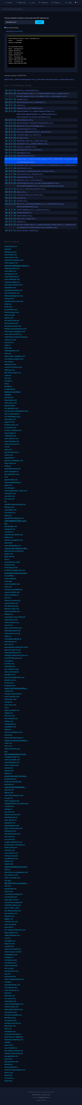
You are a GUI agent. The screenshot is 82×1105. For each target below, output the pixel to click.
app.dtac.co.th (9, 674)
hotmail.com (9, 342)
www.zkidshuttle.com (12, 546)
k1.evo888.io (9, 576)
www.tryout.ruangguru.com (14, 331)
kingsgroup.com (10, 252)
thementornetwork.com (34, 189)
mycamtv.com (9, 496)
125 (14, 126)
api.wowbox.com (10, 913)
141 (15, 153)
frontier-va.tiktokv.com (13, 430)
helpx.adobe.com (11, 933)
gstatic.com (8, 554)
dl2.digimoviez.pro (11, 606)
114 (15, 90)
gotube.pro (8, 1064)
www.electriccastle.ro (12, 1034)
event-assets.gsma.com (25, 79)
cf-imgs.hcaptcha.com (46, 93)
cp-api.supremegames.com (47, 183)
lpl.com (20, 189)
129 (14, 138)
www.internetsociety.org (26, 207)
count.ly (7, 938)
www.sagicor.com (58, 96)
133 (14, 144)
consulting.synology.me (13, 894)
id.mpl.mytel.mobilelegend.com (16, 411)
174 (14, 230)
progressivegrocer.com (26, 129)
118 (15, 105)
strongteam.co (9, 941)
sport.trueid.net (10, 924)
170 (14, 216)
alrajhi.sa (7, 304)
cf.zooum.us (9, 1078)
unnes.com (8, 891)
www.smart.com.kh (11, 444)
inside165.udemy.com (12, 905)
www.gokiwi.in (31, 90)
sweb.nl (7, 345)
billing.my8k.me (48, 114)
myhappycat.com (10, 274)
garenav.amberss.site (12, 650)
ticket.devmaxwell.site (12, 782)
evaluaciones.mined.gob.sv (14, 845)
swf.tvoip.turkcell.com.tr (13, 285)
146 (14, 165)
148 (14, 168)
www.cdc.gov (9, 315)
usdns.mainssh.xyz (11, 622)
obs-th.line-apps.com (12, 373)
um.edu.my (8, 798)
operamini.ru (9, 771)
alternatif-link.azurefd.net (14, 551)
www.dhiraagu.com (11, 441)
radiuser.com (9, 916)
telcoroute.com (10, 1026)
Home (8, 2)
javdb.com (8, 307)
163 (14, 198)
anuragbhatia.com (11, 1056)
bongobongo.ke (10, 779)
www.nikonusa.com (24, 102)
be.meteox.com (35, 108)
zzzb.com (8, 587)
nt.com (7, 447)
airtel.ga (7, 466)
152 (14, 180)
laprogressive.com (11, 1062)
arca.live (37, 150)
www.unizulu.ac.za (11, 990)
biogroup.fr (39, 102)
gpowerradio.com (11, 480)
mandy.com (21, 201)
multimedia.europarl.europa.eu (16, 337)
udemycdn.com (10, 364)
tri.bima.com (9, 683)
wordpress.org (9, 1031)
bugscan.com (9, 944)
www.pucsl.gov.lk (11, 856)
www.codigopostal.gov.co (14, 979)
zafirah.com (8, 721)
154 (14, 183)
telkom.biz (8, 1075)
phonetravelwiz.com (12, 293)
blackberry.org (10, 1018)
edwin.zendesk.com (12, 710)
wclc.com (20, 219)
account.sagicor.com (25, 96)
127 (14, 132)
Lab (32, 2)
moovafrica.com (10, 1012)
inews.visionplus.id (11, 672)
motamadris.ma (10, 1001)
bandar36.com (9, 823)
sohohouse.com (23, 174)
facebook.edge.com (12, 282)
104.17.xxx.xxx (9, 716)
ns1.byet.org (9, 806)
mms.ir (7, 559)
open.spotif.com (10, 820)
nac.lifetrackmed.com (12, 911)
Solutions (43, 2)
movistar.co (8, 532)
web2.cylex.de (40, 141)
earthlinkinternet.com (12, 469)
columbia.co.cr (10, 513)
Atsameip (19, 9)
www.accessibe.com (12, 760)
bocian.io (7, 993)
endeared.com (9, 686)
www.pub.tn (9, 927)
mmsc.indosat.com (11, 765)
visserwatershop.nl (11, 277)
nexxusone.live (10, 976)
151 (15, 177)
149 (14, 171)
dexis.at (20, 90)
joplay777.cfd (9, 422)
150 (14, 174)
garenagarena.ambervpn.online (16, 647)
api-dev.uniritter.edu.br (26, 225)
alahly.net (8, 348)
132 (14, 141)
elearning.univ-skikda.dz (13, 1037)
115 (15, 93)
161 (15, 195)
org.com (7, 974)
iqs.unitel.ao (9, 362)
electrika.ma (9, 784)
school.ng (8, 735)
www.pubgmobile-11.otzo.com (15, 491)
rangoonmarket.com (12, 592)
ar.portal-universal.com (13, 367)
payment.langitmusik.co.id (14, 677)
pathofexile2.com (24, 168)
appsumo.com (22, 126)
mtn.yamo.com (10, 998)
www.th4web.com (11, 603)
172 (14, 221)
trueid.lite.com (9, 666)
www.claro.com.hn (11, 900)
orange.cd (8, 809)
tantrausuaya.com (11, 323)
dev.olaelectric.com (11, 474)
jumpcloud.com (42, 210)
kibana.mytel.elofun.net (13, 828)
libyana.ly (8, 515)
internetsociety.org (54, 204)
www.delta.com (10, 271)
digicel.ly (7, 729)
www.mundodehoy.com (13, 732)
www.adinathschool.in (12, 653)
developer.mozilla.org (12, 326)
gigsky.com (8, 919)
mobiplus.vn (9, 957)
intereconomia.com (38, 165)
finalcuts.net (9, 299)
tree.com (7, 598)
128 (14, 135)
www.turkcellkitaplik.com (14, 1004)
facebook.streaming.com (13, 1040)
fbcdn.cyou (8, 1073)
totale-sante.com (10, 847)
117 (15, 102)
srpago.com (21, 99)
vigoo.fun (30, 219)
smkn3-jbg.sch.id (11, 567)
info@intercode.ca (44, 1097)
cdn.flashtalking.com (12, 417)
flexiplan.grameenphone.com (15, 329)
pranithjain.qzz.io (10, 817)
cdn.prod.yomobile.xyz (13, 1015)
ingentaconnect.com (25, 156)
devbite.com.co (10, 680)
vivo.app (7, 880)
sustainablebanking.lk (12, 482)
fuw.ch (19, 132)
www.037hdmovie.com (13, 658)
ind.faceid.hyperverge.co (13, 738)
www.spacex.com (11, 257)
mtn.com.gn (8, 968)
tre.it (6, 477)
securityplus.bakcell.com (13, 359)
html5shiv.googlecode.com (14, 570)
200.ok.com (8, 793)
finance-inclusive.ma (12, 600)
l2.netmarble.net (10, 897)
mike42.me (8, 713)
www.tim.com (9, 850)
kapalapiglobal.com (11, 826)
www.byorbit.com (11, 620)
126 (14, 129)
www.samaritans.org (12, 749)
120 (14, 111)
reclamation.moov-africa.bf (14, 617)
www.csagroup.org (11, 801)
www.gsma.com (11, 31)
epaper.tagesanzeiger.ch (43, 111)
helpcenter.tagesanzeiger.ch (28, 114)
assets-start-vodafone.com (14, 356)
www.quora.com (10, 403)
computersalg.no (23, 135)
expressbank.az (10, 889)
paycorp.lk (8, 543)
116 (15, 99)
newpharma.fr (70, 225)
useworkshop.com (24, 177)
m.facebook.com (10, 987)
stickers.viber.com (11, 1007)
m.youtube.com (10, 428)
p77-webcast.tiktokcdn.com (15, 930)
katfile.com (8, 537)
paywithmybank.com (12, 985)
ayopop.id (21, 198)
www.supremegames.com (27, 186)
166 (14, 204)
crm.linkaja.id (9, 488)
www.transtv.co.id (11, 853)
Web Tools (21, 2)
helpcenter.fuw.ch (32, 132)
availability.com (10, 727)
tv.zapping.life (9, 389)
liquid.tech (8, 1081)
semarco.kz (8, 768)
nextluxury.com (10, 340)
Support (56, 2)
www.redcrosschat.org (13, 334)
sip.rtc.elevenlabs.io (12, 414)
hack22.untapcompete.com (14, 1070)
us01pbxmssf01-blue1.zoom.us (16, 655)
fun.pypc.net (22, 138)
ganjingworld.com (24, 150)
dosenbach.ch (22, 144)
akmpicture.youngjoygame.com (16, 872)
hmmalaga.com (37, 126)
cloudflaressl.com (11, 858)
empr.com (21, 192)
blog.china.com (10, 463)
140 (14, 150)
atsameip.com (9, 996)
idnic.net (7, 353)
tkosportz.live (9, 565)
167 (14, 210)
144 (14, 159)
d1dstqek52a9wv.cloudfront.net (16, 804)
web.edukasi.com (11, 718)
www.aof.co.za (10, 493)
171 (15, 219)
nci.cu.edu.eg (9, 839)
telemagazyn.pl (23, 153)
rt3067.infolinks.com (12, 935)
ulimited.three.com (11, 971)
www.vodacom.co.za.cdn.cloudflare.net (33, 117)
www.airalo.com (34, 171)
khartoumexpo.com (11, 312)
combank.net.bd (10, 960)
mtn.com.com (9, 837)
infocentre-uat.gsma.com (47, 79)
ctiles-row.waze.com (12, 878)
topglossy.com (22, 180)
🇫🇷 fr (76, 2)
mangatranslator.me (11, 757)
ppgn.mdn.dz (9, 556)
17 (12, 90)
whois (20, 31)
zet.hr (6, 708)
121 (15, 120)
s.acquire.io (8, 661)
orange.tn (8, 982)
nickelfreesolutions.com (13, 290)
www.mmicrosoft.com (12, 949)
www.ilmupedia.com (12, 584)
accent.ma (8, 1059)
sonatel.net (8, 691)
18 (9, 90)
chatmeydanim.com (11, 351)
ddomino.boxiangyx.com (13, 460)
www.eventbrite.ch (11, 595)
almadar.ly (8, 386)
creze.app (8, 581)
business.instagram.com (13, 540)
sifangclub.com (10, 831)
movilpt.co (8, 381)
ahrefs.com (8, 861)
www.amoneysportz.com (13, 795)
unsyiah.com (9, 946)
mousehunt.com (10, 1020)
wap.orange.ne (10, 433)
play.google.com (10, 526)
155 (14, 189)
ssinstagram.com (10, 955)
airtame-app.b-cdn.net (13, 952)
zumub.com (8, 397)
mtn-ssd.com (9, 499)
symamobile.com (10, 310)
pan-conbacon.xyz (11, 669)
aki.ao (6, 384)
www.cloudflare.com (12, 611)
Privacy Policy (36, 1095)
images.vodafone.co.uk (13, 842)
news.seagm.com (11, 263)
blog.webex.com (10, 400)
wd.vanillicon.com (11, 875)
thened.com (37, 174)
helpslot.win (9, 864)
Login (68, 2)
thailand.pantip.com (11, 268)
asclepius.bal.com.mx (12, 1023)
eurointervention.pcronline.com (29, 195)
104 (6, 90)
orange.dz (8, 702)
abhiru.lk (7, 636)
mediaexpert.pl (10, 724)
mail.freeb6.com (10, 255)
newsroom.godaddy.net (13, 589)
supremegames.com (25, 183)
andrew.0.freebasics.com (13, 260)
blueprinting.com (10, 246)
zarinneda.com (10, 419)
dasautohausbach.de (12, 631)
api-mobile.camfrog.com (13, 1051)
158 (14, 192)
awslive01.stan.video (12, 562)
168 (14, 213)
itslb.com (20, 204)
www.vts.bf (8, 1045)
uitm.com (7, 1029)
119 (15, 108)
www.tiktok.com (10, 510)
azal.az (19, 147)
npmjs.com (8, 455)
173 (14, 225)
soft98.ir (7, 1042)
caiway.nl (20, 222)
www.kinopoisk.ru (11, 1067)
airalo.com (21, 171)
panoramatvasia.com (12, 834)
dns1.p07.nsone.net (11, 320)
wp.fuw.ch (46, 132)
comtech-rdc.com (11, 922)
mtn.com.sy (8, 644)
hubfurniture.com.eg (12, 633)
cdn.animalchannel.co (25, 93)
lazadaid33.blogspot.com (14, 518)
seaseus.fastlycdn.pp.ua (13, 1053)
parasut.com (30, 147)
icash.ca (20, 105)
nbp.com (7, 378)
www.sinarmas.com (11, 697)
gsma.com (8, 79)
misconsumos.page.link (13, 902)
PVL (44, 1100)
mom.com (8, 746)
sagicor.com (62, 93)
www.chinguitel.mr (11, 471)
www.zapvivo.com (11, 438)
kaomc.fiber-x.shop (11, 908)
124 (14, 123)
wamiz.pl (33, 230)
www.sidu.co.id (10, 705)
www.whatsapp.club (12, 279)
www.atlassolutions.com (13, 1009)
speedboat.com (10, 288)
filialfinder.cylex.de (24, 141)
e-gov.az (7, 375)
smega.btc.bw (9, 529)
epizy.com (8, 449)
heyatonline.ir (9, 458)
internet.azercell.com (12, 815)
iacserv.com (48, 171)
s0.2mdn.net (9, 790)
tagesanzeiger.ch (24, 111)
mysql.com (8, 625)
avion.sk (36, 135)
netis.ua (7, 869)
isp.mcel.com (9, 812)
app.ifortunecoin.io (11, 452)
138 (14, 147)
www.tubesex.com (24, 120)
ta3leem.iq (8, 614)
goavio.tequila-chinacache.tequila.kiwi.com (34, 123)
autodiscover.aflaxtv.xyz (13, 535)
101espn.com (9, 507)
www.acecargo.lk (11, 965)
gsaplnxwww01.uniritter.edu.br (50, 225)
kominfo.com (9, 664)
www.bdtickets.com (11, 762)
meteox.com (22, 108)
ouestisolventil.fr (23, 213)
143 (14, 156)
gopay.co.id (8, 318)
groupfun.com (22, 165)
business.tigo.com (11, 425)
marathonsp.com (55, 165)
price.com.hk (22, 230)
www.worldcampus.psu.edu (51, 186)
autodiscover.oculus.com (13, 301)
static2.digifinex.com (25, 210)
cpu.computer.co (10, 1048)
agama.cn (8, 773)
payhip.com (69, 165)
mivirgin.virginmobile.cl (13, 694)
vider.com (8, 743)
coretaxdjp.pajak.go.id (12, 639)
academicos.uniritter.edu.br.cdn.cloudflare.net (37, 227)
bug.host (7, 249)
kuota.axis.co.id (10, 699)
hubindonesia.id (10, 642)
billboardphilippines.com (13, 296)
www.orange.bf (10, 578)
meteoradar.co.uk (24, 216)
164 (14, 201)
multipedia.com (10, 436)
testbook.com (9, 370)
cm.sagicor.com (42, 96)
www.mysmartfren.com (13, 628)
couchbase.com (10, 963)
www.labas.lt (36, 180)
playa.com (8, 485)
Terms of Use (46, 1095)
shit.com (7, 886)
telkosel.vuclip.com (11, 609)
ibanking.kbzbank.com (35, 204)
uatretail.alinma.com (39, 144)
